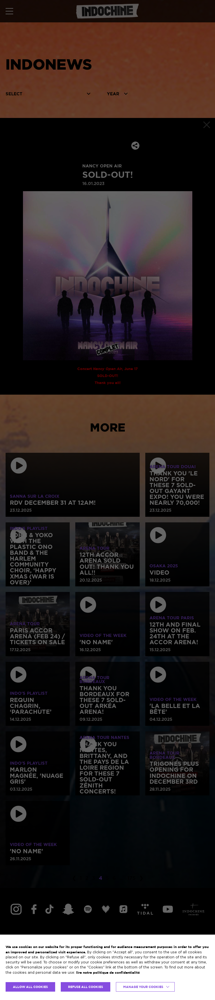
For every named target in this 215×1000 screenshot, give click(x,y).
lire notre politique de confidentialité (108, 972)
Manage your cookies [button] (143, 987)
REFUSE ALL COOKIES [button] (85, 987)
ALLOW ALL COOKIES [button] (30, 987)
